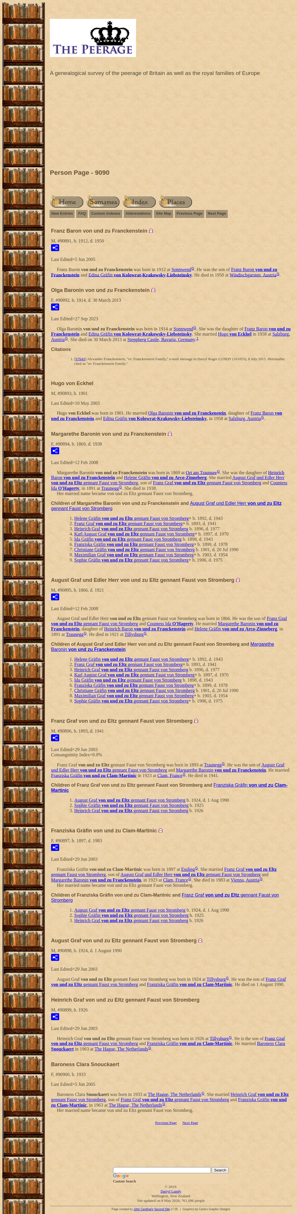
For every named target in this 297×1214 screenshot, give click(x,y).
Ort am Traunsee (201, 472)
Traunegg (110, 488)
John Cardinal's (143, 1209)
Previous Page (190, 213)
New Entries (62, 213)
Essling (188, 869)
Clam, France (169, 775)
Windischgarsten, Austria (253, 274)
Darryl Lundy (170, 1191)
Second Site (162, 1209)
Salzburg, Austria (245, 418)
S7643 (80, 359)
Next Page (217, 213)
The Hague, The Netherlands (121, 1048)
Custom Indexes (105, 213)
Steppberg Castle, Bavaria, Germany (161, 339)
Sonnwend (181, 269)
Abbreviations (138, 213)
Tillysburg (134, 634)
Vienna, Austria (245, 880)
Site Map (163, 213)
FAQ (82, 213)
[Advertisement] (171, 124)
